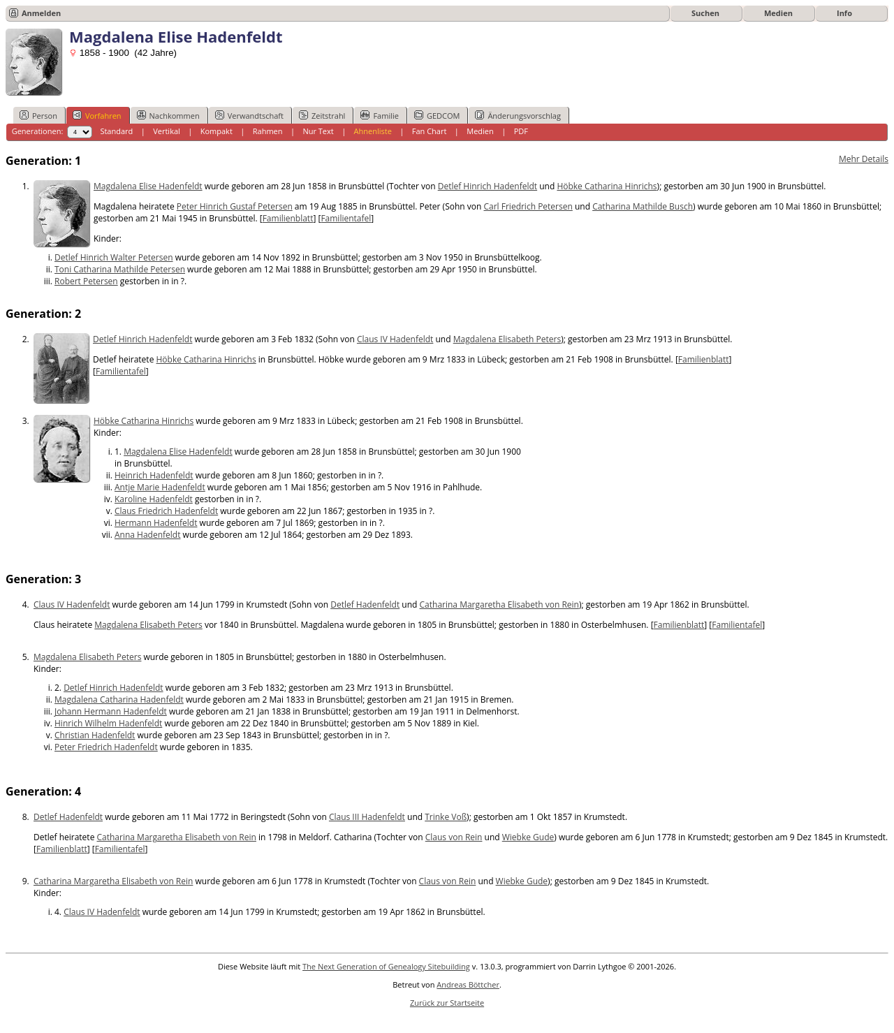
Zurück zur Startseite (447, 1002)
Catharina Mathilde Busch (642, 206)
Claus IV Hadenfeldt (395, 339)
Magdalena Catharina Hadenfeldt (119, 699)
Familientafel (346, 218)
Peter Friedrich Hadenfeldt (106, 747)
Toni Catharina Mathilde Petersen (119, 269)
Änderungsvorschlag (518, 115)
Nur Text (317, 131)
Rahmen (268, 131)
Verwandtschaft (249, 115)
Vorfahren (97, 115)
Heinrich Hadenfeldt (154, 475)
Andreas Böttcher (468, 984)
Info (844, 13)
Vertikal (166, 131)
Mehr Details (863, 159)
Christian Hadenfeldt (94, 735)
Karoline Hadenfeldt (154, 499)
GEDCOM (437, 115)
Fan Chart (429, 131)
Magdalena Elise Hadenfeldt (148, 186)
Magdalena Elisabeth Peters (507, 339)
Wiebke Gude (528, 837)
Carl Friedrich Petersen (527, 206)
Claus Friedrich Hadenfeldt (166, 511)
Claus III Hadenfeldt (367, 817)
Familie (379, 115)
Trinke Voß (446, 817)
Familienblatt (288, 218)
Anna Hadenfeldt (147, 535)
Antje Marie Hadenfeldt (160, 487)
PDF (521, 131)
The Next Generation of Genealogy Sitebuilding (386, 966)
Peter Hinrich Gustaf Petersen (235, 206)
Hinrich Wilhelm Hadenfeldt (108, 723)
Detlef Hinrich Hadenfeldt (487, 186)
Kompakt (216, 131)
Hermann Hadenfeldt (156, 523)
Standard (116, 131)
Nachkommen (168, 115)
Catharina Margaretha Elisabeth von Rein (499, 604)
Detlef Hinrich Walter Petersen (113, 257)
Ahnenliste (373, 131)
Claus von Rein (454, 837)
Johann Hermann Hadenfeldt (110, 711)
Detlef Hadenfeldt (365, 604)
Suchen (705, 13)
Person (38, 115)
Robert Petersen (86, 281)
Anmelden (41, 13)
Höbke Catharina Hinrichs (607, 186)
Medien (778, 13)
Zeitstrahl (322, 115)
